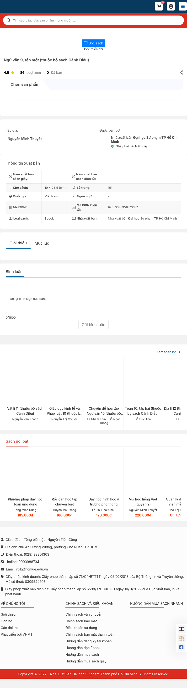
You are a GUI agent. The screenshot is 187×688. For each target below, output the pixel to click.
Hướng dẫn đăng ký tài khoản (88, 641)
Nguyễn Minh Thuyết (25, 139)
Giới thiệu (18, 243)
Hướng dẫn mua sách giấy (86, 661)
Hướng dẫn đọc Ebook (83, 648)
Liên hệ (6, 621)
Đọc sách (93, 43)
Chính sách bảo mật (81, 621)
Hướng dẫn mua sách (82, 654)
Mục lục (42, 243)
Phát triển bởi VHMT (16, 634)
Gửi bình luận (93, 324)
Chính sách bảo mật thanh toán (90, 634)
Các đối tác (10, 628)
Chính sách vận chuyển (83, 614)
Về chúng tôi (13, 604)
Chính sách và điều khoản (89, 604)
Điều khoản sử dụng (81, 628)
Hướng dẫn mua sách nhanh (156, 604)
